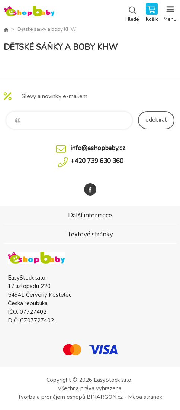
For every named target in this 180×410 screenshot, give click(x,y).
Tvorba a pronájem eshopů (51, 397)
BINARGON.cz (105, 397)
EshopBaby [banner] (29, 13)
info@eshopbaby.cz (97, 148)
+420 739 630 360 (96, 161)
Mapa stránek (145, 397)
